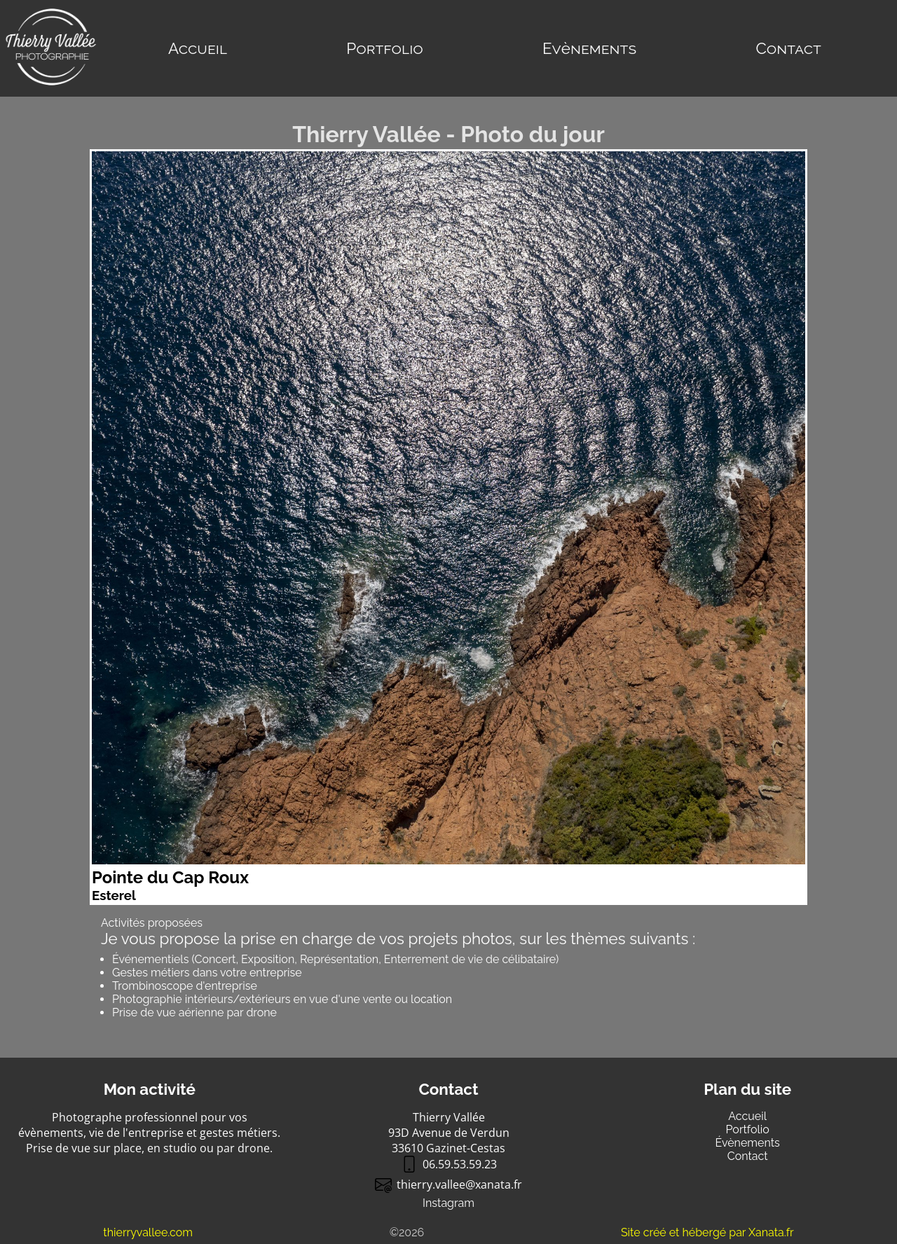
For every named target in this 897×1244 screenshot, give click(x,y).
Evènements (589, 48)
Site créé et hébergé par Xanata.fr (707, 1232)
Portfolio (384, 48)
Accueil (197, 48)
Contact (788, 48)
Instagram (448, 1203)
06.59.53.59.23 (449, 1164)
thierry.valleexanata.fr (448, 1184)
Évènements (747, 1142)
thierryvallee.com (148, 1232)
